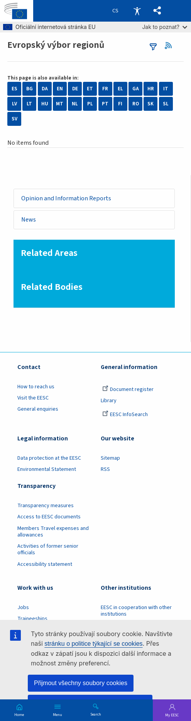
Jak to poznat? (164, 27)
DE (75, 88)
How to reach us (35, 387)
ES (14, 88)
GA (135, 88)
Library (109, 401)
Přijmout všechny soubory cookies (80, 683)
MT (59, 103)
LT (29, 103)
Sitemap (110, 458)
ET (90, 88)
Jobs (23, 607)
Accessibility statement (44, 564)
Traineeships (32, 619)
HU (44, 103)
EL (120, 88)
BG (29, 88)
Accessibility (137, 11)
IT (165, 88)
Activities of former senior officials (47, 550)
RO (135, 103)
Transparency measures (45, 505)
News (28, 219)
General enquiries (37, 409)
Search (95, 714)
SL (166, 103)
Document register (128, 389)
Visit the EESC (33, 398)
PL (90, 103)
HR (150, 88)
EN (60, 88)
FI (120, 103)
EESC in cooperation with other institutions (136, 611)
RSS (170, 45)
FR (105, 88)
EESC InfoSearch (125, 415)
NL (75, 103)
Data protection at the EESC (49, 458)
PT (105, 103)
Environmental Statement (46, 469)
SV (14, 118)
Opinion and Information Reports (66, 198)
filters (153, 46)
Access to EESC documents (49, 517)
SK (150, 103)
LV (14, 103)
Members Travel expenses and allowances (53, 532)
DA (45, 88)
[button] (157, 11)
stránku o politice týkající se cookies (93, 643)
